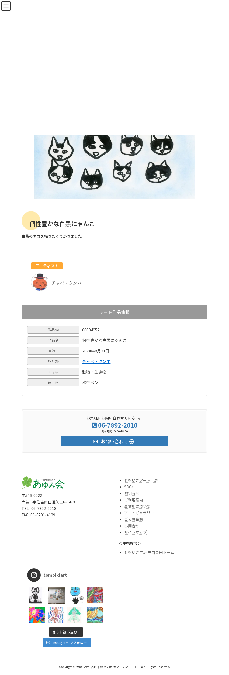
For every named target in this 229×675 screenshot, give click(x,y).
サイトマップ (135, 532)
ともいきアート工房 (141, 480)
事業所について (137, 506)
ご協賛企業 (133, 519)
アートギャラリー (139, 512)
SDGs (129, 486)
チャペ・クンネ (96, 361)
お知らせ (131, 493)
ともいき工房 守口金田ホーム (149, 552)
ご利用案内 (133, 499)
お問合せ (131, 525)
